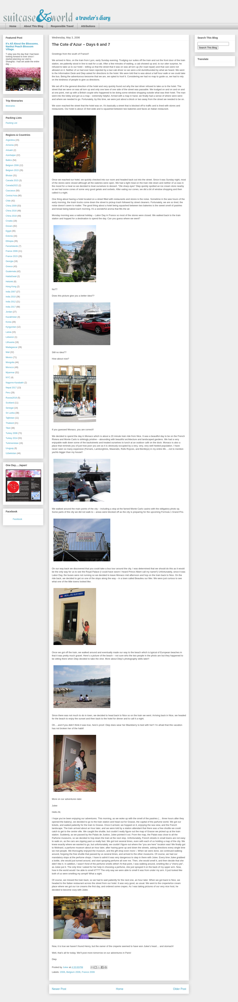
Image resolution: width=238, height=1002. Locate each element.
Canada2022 (12, 185)
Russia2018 (11, 398)
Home (12, 26)
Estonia (9, 236)
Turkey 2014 (11, 438)
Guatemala (11, 271)
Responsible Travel (62, 26)
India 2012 (11, 301)
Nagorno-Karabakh (15, 382)
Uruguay (10, 448)
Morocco (10, 367)
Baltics (9, 160)
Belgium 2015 (12, 170)
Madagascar (11, 347)
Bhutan (9, 175)
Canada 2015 (12, 180)
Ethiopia (9, 241)
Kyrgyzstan (11, 327)
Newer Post (59, 988)
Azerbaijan (11, 155)
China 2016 (11, 210)
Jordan (9, 312)
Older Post (179, 988)
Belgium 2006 (73, 972)
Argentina (10, 140)
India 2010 (11, 296)
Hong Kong (11, 286)
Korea (8, 322)
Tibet (8, 428)
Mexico (9, 357)
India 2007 (11, 291)
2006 (62, 972)
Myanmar (10, 372)
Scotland (10, 403)
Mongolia (10, 362)
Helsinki (9, 281)
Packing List (11, 123)
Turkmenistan (12, 443)
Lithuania (10, 342)
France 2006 (88, 972)
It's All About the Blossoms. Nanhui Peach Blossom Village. (22, 46)
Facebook (17, 519)
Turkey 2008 (11, 433)
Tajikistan (10, 418)
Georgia (9, 261)
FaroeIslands (12, 246)
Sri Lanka (10, 413)
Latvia (8, 332)
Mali (8, 352)
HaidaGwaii (11, 276)
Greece (9, 266)
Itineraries (10, 106)
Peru (8, 392)
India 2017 (11, 307)
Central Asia (11, 195)
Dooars (9, 226)
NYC (8, 377)
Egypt (8, 231)
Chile (8, 201)
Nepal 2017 (11, 387)
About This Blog (33, 26)
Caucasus (10, 190)
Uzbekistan (11, 453)
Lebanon (10, 337)
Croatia (9, 221)
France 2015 (12, 256)
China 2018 (11, 216)
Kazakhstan (11, 317)
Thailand (10, 423)
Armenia (10, 145)
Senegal (9, 408)
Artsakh (9, 150)
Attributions (88, 26)
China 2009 (11, 205)
